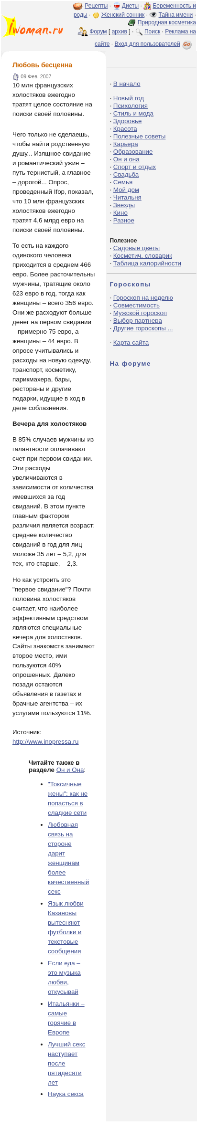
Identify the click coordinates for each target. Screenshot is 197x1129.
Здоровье (127, 121)
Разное (123, 220)
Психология (130, 105)
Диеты (130, 5)
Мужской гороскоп (140, 313)
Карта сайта (131, 342)
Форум (98, 31)
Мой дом (126, 189)
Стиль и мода (133, 113)
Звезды (124, 205)
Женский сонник (122, 14)
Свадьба (126, 174)
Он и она (126, 159)
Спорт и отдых (134, 166)
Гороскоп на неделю (143, 297)
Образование (133, 151)
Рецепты (96, 5)
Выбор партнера (137, 320)
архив (119, 31)
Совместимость (136, 305)
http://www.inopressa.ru (45, 741)
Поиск (152, 31)
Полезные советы (139, 136)
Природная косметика (167, 22)
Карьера (125, 144)
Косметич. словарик (142, 255)
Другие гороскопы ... (143, 328)
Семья (122, 182)
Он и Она (70, 769)
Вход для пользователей (154, 44)
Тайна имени (176, 14)
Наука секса (66, 1093)
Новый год (128, 98)
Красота (125, 128)
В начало (127, 83)
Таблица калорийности (147, 263)
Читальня (127, 197)
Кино (120, 212)
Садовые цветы (136, 248)
